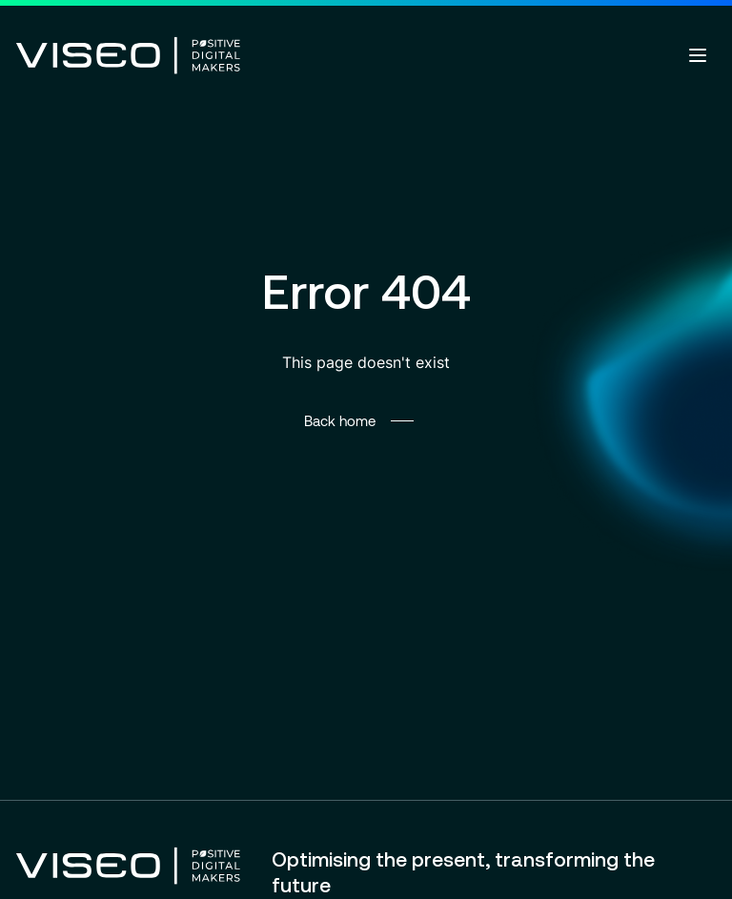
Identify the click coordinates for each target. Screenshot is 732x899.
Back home (340, 420)
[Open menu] (698, 55)
